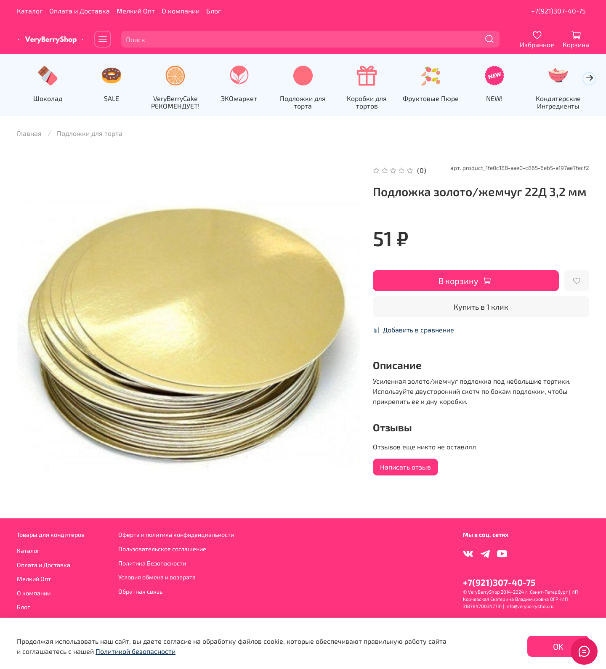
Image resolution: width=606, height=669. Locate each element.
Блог (213, 11)
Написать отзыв (405, 467)
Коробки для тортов (367, 102)
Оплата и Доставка (79, 11)
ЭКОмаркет (239, 98)
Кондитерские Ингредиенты (558, 102)
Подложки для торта (303, 102)
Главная (29, 133)
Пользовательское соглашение (162, 548)
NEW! (494, 98)
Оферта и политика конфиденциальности (176, 534)
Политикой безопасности (135, 651)
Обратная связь (140, 591)
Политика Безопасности (152, 563)
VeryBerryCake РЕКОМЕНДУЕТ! (175, 102)
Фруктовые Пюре (431, 98)
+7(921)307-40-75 (558, 11)
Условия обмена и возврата (157, 577)
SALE (111, 98)
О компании (180, 11)
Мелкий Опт (136, 11)
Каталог (30, 11)
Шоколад (47, 98)
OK (558, 646)
